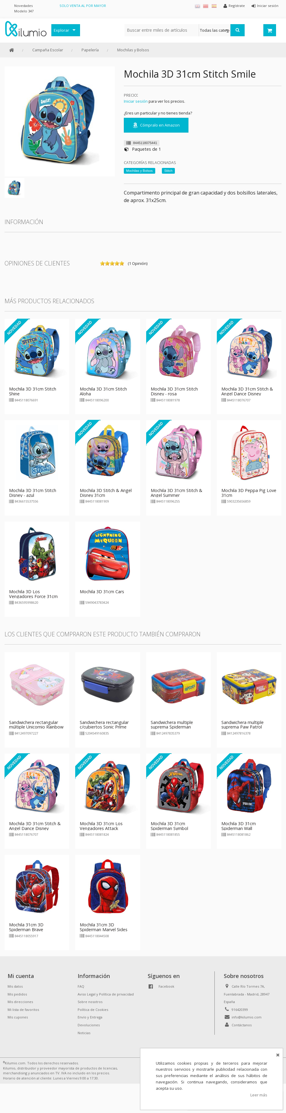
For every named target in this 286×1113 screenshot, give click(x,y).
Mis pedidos (17, 994)
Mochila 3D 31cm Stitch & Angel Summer (176, 492)
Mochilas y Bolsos (133, 50)
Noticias (84, 1033)
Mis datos (15, 986)
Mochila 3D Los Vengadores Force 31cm (33, 594)
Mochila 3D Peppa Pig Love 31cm (248, 492)
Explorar (61, 30)
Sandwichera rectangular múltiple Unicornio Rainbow (36, 724)
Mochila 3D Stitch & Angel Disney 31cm (106, 492)
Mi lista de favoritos (23, 1009)
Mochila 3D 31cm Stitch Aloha (103, 391)
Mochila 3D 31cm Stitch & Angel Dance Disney (247, 391)
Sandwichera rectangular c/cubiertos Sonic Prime (104, 724)
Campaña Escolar (47, 50)
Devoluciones (89, 1025)
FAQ (81, 986)
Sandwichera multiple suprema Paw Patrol (242, 724)
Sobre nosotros (90, 1001)
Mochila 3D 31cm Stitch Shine (32, 391)
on (102, 263)
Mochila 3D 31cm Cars (102, 591)
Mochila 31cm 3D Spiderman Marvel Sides (103, 927)
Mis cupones (18, 1017)
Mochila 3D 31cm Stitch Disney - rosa (174, 391)
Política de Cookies (93, 1009)
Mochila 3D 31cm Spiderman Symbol (169, 826)
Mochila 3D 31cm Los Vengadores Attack (101, 826)
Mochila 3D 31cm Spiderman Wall (238, 826)
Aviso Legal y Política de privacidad (106, 994)
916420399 (240, 1009)
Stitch (168, 170)
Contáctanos (242, 1025)
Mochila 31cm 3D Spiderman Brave (26, 927)
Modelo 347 (24, 11)
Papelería (90, 50)
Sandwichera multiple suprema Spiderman (172, 724)
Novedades (23, 5)
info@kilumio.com (247, 1017)
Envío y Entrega (90, 1017)
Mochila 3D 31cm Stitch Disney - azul (32, 492)
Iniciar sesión (136, 101)
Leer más (258, 1095)
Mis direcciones (20, 1001)
